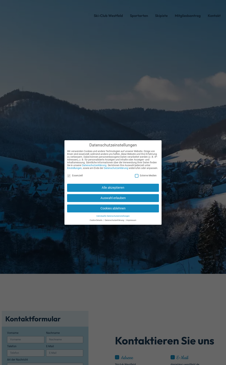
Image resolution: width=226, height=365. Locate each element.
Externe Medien (146, 173)
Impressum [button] (131, 218)
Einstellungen (74, 165)
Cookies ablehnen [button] (113, 206)
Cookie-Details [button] (96, 218)
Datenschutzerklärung (94, 162)
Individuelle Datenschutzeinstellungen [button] (113, 213)
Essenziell (75, 173)
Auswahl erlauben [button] (113, 195)
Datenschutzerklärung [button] (114, 218)
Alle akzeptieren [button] (113, 185)
